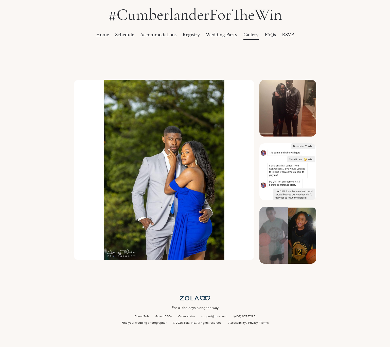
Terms (264, 322)
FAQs (270, 34)
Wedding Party (221, 34)
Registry (191, 34)
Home (102, 34)
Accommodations (158, 34)
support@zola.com (213, 316)
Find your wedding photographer (144, 322)
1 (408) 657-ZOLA (244, 316)
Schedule (124, 34)
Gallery (251, 34)
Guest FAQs (163, 316)
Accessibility (237, 322)
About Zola (141, 316)
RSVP (288, 34)
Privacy (253, 322)
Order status (186, 316)
